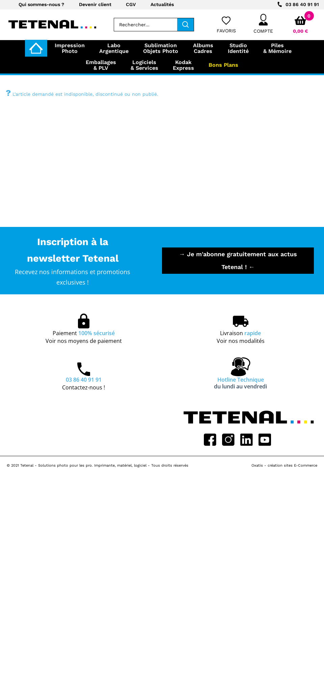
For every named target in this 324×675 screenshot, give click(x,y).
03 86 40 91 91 (302, 4)
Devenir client (95, 4)
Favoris (226, 30)
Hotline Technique (240, 383)
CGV (131, 4)
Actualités (162, 4)
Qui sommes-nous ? (41, 4)
